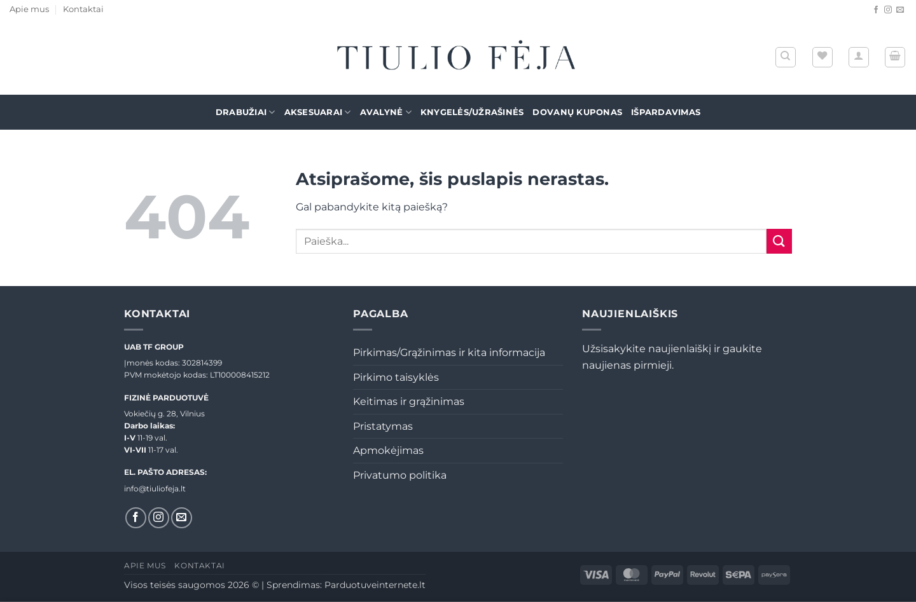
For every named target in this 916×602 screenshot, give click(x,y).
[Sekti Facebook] (876, 10)
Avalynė (386, 112)
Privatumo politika (400, 475)
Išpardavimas (665, 112)
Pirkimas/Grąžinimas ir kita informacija (449, 352)
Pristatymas (383, 426)
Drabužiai (245, 112)
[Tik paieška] (785, 57)
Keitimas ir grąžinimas (408, 401)
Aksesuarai (317, 112)
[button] (859, 57)
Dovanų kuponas (577, 112)
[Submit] (779, 241)
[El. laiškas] (900, 10)
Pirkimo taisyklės (396, 377)
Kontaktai (83, 9)
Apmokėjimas (388, 450)
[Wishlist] (822, 57)
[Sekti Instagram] (888, 10)
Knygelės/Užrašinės (472, 112)
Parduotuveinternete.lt (375, 585)
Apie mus (29, 9)
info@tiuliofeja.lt (155, 488)
